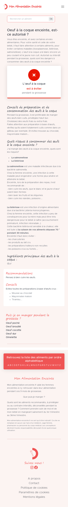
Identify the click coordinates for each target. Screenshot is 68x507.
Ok (51, 19)
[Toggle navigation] (63, 7)
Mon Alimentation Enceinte (21, 6)
